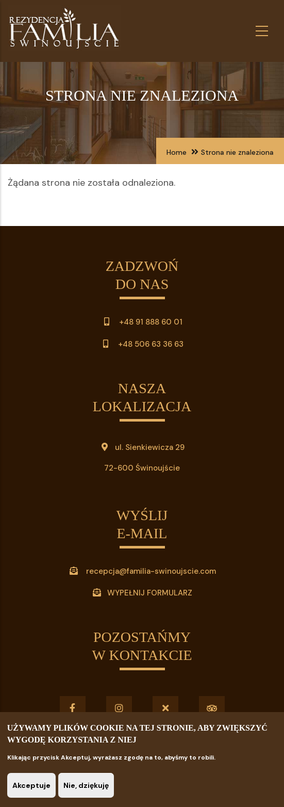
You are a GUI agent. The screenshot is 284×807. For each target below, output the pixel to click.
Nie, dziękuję (86, 785)
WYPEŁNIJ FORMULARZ (149, 593)
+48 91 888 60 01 (142, 322)
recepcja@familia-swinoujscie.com (151, 571)
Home (176, 152)
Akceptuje (31, 785)
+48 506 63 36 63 (149, 344)
